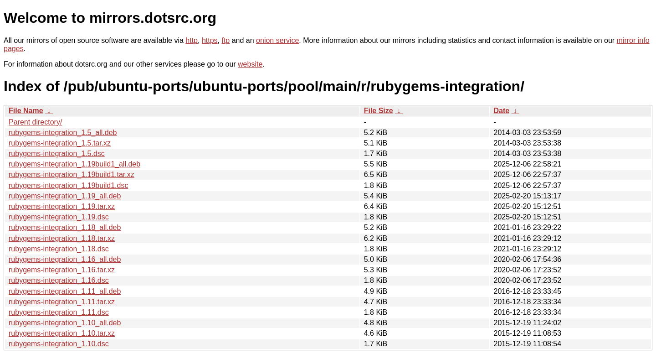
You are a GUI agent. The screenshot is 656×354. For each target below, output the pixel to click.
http (191, 40)
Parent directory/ (35, 122)
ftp (225, 40)
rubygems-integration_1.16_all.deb (65, 259)
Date (501, 111)
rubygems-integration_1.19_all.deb (65, 196)
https (210, 40)
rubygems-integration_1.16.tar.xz (62, 270)
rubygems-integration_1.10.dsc (59, 344)
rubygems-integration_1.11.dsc (59, 312)
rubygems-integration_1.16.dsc (59, 280)
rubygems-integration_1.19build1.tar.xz (71, 174)
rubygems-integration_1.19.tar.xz (62, 206)
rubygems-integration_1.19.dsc (59, 217)
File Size (378, 111)
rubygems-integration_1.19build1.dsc (68, 185)
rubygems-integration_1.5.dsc (57, 153)
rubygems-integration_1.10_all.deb (65, 323)
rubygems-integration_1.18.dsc (59, 249)
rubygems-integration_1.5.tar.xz (60, 143)
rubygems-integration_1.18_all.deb (65, 227)
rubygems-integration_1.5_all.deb (63, 132)
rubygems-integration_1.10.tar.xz (62, 333)
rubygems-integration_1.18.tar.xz (62, 238)
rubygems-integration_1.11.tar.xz (62, 302)
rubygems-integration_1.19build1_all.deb (74, 164)
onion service (277, 40)
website (250, 64)
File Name (26, 111)
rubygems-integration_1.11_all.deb (65, 291)
